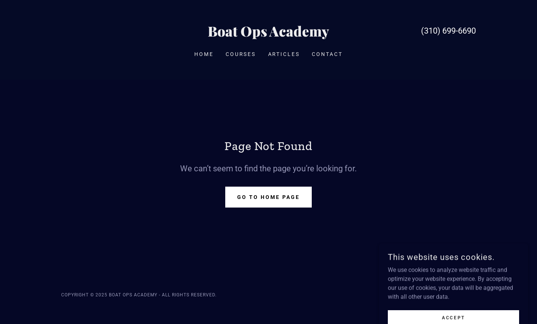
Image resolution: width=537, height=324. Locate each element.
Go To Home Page (268, 197)
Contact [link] (327, 54)
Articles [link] (284, 54)
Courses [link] (241, 54)
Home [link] (204, 54)
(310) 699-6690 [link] (448, 30)
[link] (269, 34)
